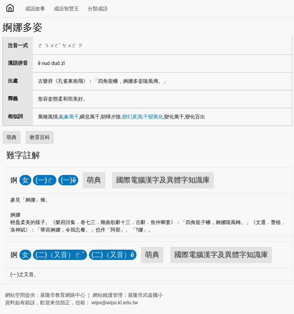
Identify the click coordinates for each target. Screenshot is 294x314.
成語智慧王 (66, 9)
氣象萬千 (69, 117)
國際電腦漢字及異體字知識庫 (163, 180)
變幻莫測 (132, 117)
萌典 (12, 137)
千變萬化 (153, 117)
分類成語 (98, 9)
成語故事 (35, 9)
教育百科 (40, 137)
